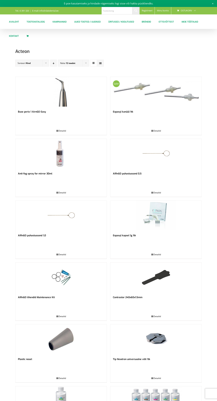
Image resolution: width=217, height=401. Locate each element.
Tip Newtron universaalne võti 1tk (131, 359)
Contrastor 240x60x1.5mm (127, 297)
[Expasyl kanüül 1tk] (156, 92)
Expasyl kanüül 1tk (123, 111)
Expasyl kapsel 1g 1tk (124, 235)
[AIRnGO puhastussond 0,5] (156, 153)
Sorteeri (24, 63)
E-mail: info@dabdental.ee (45, 10)
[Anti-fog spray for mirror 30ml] (61, 153)
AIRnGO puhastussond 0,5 (127, 173)
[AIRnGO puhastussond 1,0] (61, 215)
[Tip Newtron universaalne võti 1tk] (156, 339)
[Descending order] (53, 63)
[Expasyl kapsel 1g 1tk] (156, 215)
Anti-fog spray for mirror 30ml (35, 173)
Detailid (62, 130)
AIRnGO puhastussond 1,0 (32, 235)
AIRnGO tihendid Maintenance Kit (36, 297)
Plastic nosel (25, 359)
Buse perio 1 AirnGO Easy (32, 111)
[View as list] (100, 63)
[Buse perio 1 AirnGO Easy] (61, 92)
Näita (67, 63)
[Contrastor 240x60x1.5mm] (156, 277)
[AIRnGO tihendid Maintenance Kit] (61, 277)
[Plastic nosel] (61, 339)
